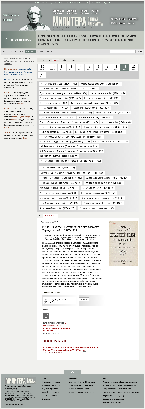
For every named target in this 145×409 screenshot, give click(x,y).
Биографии (117, 385)
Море (28, 117)
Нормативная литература (114, 395)
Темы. (26, 138)
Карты (87, 389)
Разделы (50, 389)
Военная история (19, 40)
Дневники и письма (128, 382)
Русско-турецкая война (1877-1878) (56, 301)
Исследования (109, 392)
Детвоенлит (89, 385)
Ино (21, 51)
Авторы (72, 382)
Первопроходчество (85, 392)
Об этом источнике (51, 333)
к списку (50, 216)
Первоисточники (110, 382)
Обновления (51, 382)
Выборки (30, 51)
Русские (13, 51)
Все (5, 51)
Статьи (49, 51)
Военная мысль (124, 389)
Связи (40, 51)
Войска (8, 108)
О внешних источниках (55, 324)
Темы (7, 133)
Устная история (76, 389)
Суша (21, 117)
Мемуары (107, 385)
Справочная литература (113, 399)
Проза (119, 392)
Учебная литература (112, 402)
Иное (14, 119)
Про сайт (50, 392)
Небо (14, 117)
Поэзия (72, 392)
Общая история (109, 389)
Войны (7, 93)
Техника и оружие (131, 392)
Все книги (51, 385)
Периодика (90, 382)
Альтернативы (75, 385)
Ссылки (49, 395)
